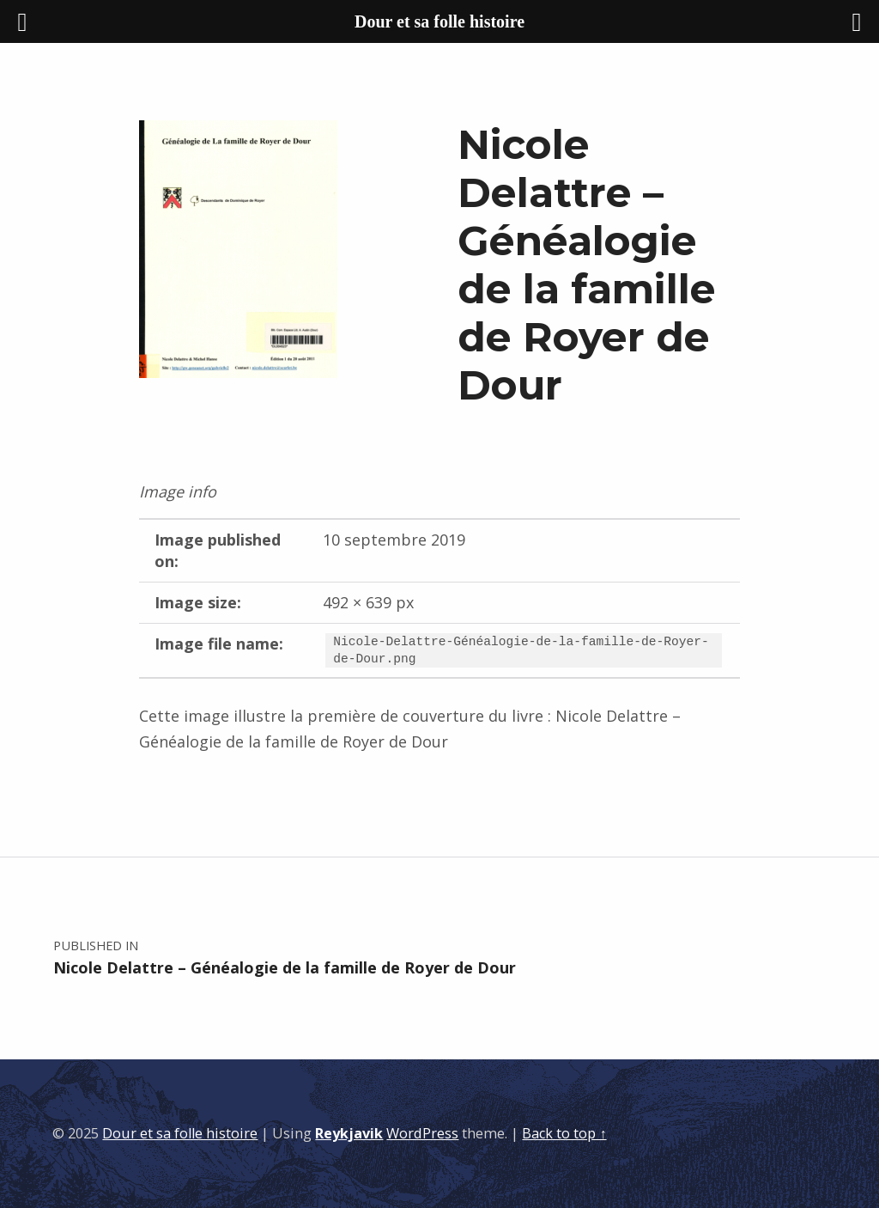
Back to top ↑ (564, 1133)
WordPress (422, 1133)
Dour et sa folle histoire (180, 1133)
